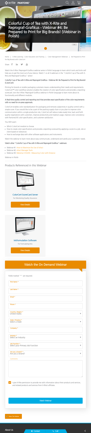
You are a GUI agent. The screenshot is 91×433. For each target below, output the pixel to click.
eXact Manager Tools (25, 150)
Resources (9, 397)
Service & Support (12, 388)
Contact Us (46, 428)
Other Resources (12, 401)
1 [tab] (46, 49)
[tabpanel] (45, 28)
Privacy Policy (59, 428)
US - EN (46, 419)
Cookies (70, 428)
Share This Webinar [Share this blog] (12, 369)
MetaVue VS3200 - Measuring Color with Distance (36, 153)
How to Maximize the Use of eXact (30, 147)
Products (8, 392)
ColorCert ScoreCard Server (24, 194)
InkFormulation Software (65, 194)
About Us (9, 383)
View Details (24, 204)
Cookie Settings (83, 428)
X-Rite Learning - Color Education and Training (28, 57)
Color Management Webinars (58, 57)
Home (7, 57)
